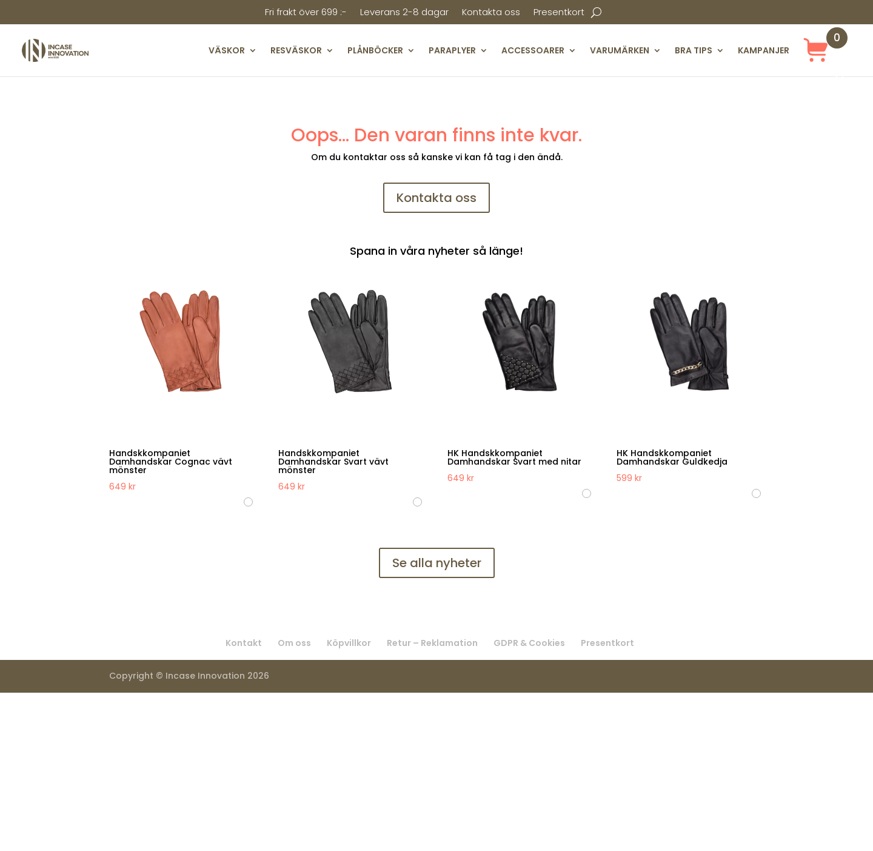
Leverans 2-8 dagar (404, 13)
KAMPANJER (763, 50)
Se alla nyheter (436, 562)
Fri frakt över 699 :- (306, 13)
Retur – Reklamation (432, 643)
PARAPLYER (452, 50)
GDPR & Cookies (529, 643)
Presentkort (559, 13)
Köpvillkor (349, 643)
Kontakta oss (491, 13)
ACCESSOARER (532, 50)
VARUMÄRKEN (619, 50)
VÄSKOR (227, 50)
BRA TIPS (693, 50)
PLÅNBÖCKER (375, 50)
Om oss (294, 643)
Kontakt (244, 643)
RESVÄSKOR (296, 50)
